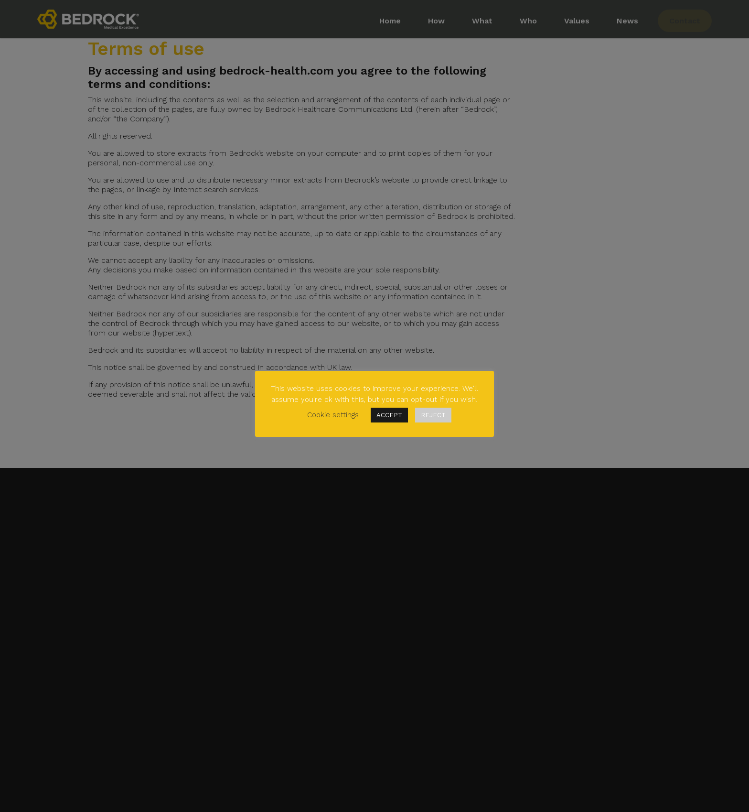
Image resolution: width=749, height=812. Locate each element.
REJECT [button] (433, 415)
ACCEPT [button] (389, 415)
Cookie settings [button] (333, 415)
